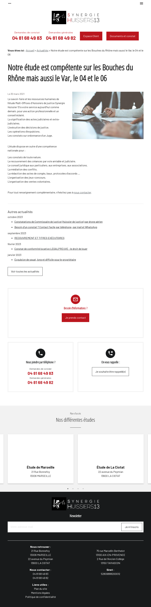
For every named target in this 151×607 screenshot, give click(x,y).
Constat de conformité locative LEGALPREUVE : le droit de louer (50, 248)
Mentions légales (40, 592)
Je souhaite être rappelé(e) (110, 371)
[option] (41, 459)
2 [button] (73, 488)
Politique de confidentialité (40, 596)
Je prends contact (75, 317)
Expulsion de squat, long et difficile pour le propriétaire (45, 259)
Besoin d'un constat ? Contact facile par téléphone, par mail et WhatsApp (55, 227)
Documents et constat (122, 36)
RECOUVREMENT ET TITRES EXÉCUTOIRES (39, 237)
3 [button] (78, 488)
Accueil (30, 50)
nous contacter (82, 192)
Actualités (42, 50)
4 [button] (83, 488)
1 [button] (68, 488)
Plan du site (40, 588)
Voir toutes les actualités (25, 271)
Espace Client (91, 36)
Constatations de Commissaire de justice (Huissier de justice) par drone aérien (58, 221)
